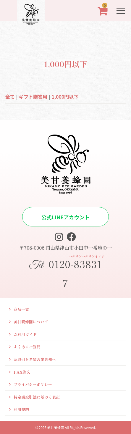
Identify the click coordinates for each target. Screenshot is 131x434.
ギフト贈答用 (33, 96)
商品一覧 (21, 309)
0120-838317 (65, 272)
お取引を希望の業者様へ (35, 359)
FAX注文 (22, 372)
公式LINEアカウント (65, 217)
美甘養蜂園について (31, 321)
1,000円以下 (64, 96)
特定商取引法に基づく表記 (37, 397)
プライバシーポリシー (33, 384)
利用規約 (21, 409)
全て (10, 96)
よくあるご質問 (27, 346)
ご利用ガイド (25, 334)
